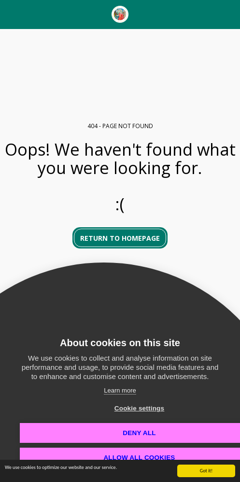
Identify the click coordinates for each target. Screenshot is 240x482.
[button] (10, 14)
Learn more (120, 390)
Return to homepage (120, 238)
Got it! (206, 472)
